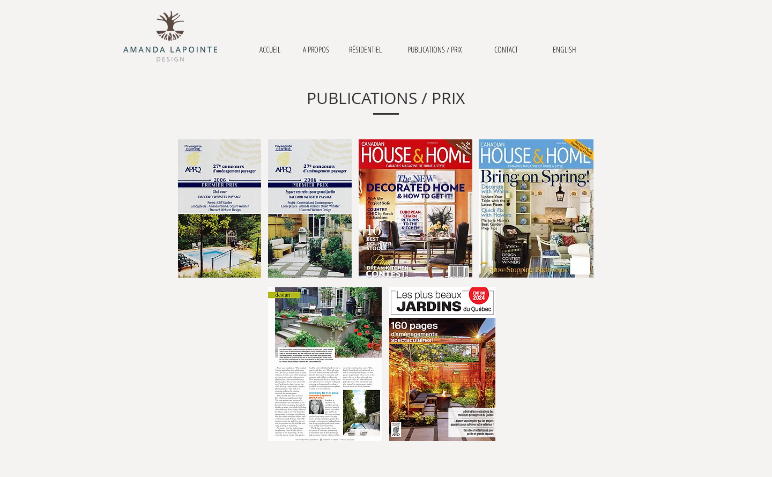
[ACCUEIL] (269, 49)
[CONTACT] (506, 49)
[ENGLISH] (564, 49)
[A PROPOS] (315, 49)
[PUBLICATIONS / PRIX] (434, 49)
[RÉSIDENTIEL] (365, 49)
